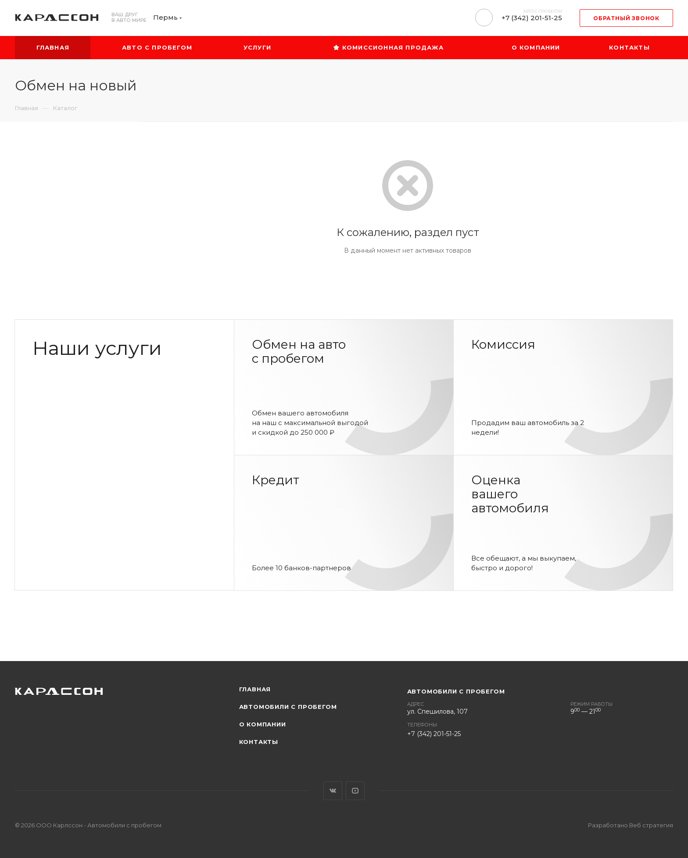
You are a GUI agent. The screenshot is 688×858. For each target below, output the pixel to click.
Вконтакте (332, 790)
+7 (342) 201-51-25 (532, 18)
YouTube (355, 790)
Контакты (258, 741)
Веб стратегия (651, 825)
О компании (262, 724)
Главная (255, 689)
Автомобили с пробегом (288, 706)
